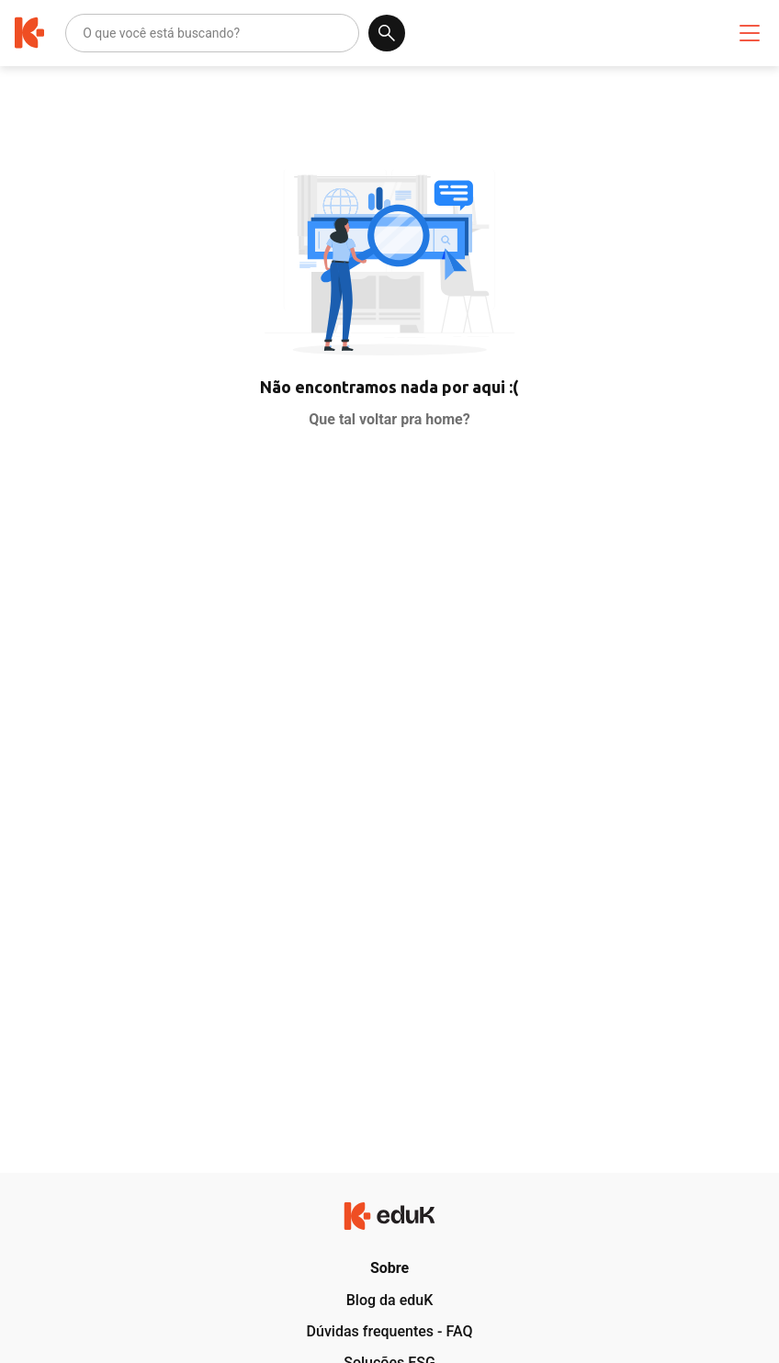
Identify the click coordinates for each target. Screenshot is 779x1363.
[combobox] (84, 33)
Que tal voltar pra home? (389, 419)
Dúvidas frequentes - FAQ (390, 1331)
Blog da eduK (390, 1300)
